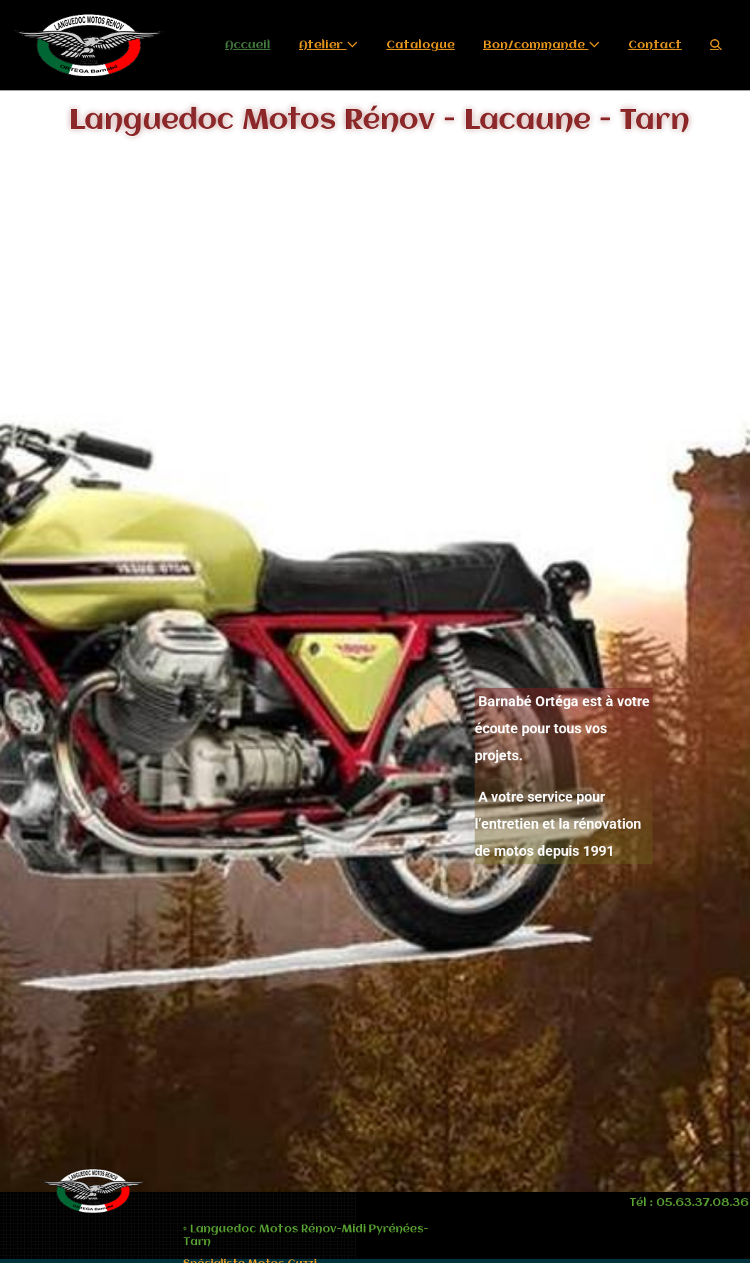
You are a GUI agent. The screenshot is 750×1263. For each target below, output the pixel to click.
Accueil (247, 45)
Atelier (328, 44)
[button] (716, 45)
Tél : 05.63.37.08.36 (689, 1203)
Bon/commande (541, 44)
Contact (655, 45)
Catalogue (420, 45)
